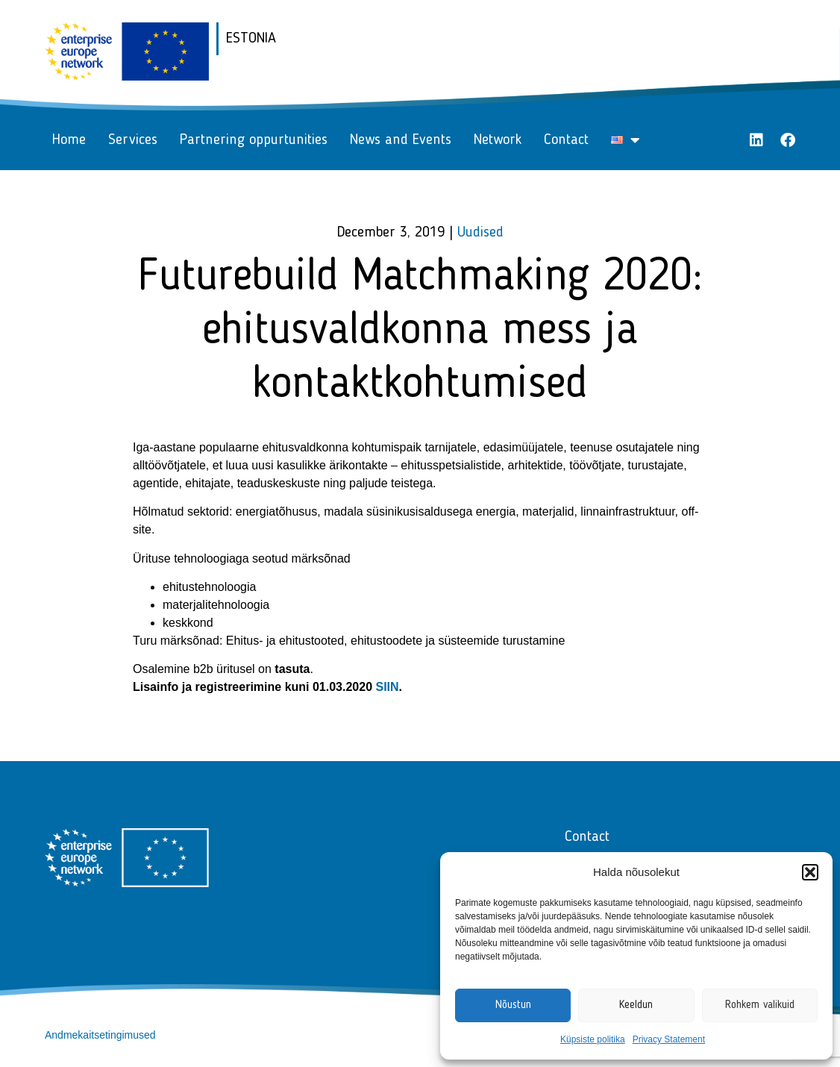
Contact (566, 140)
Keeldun (636, 1005)
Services (132, 140)
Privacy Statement (669, 1039)
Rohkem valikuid (759, 1005)
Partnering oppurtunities (253, 140)
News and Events (400, 140)
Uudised (480, 232)
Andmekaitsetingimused (100, 1035)
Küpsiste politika (592, 1039)
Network (497, 140)
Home (69, 140)
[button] (810, 872)
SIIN (386, 686)
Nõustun (513, 1005)
